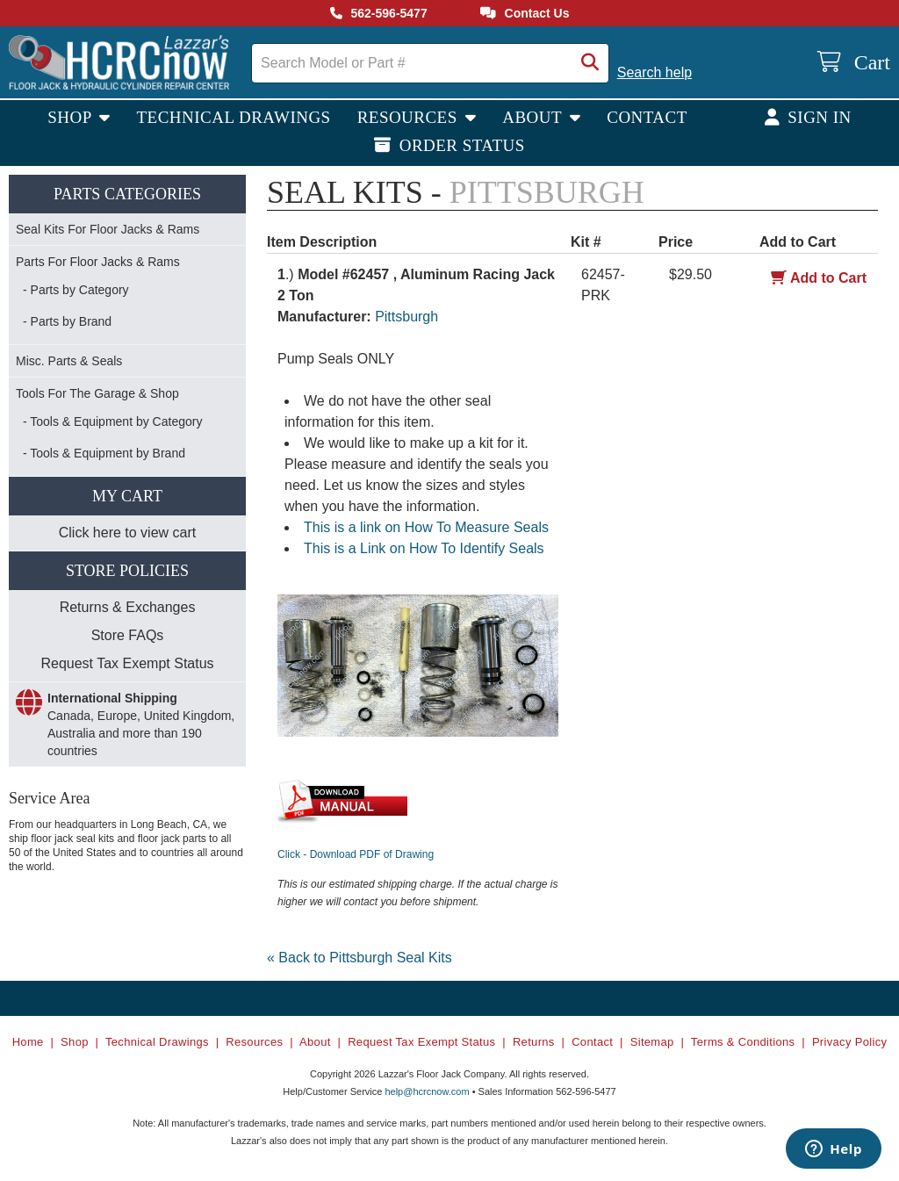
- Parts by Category (76, 290)
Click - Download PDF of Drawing (355, 854)
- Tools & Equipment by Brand (104, 453)
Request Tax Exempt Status (126, 663)
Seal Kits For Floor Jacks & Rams (107, 229)
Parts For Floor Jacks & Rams (98, 262)
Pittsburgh (406, 316)
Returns (534, 1041)
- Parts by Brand (67, 321)
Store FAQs (127, 635)
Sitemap (652, 1041)
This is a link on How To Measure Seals (426, 527)
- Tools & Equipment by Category (112, 421)
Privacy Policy (849, 1041)
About (534, 117)
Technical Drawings (234, 117)
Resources (409, 117)
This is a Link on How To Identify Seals (424, 548)
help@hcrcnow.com (427, 1091)
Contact (647, 117)
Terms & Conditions (743, 1041)
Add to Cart (819, 277)
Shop (71, 117)
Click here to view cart (128, 532)
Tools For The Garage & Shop (97, 393)
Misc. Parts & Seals (69, 361)
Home (28, 1041)
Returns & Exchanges (128, 607)
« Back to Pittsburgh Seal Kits (359, 957)
